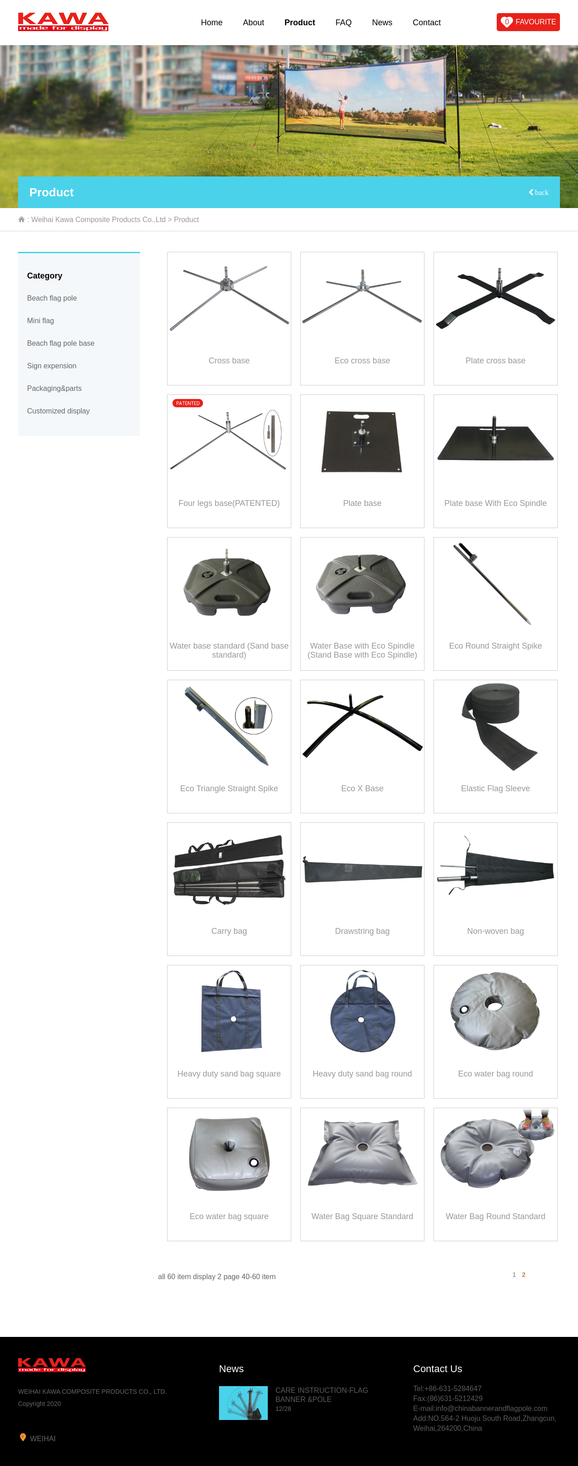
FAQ (344, 22)
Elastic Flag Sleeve (495, 788)
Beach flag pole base (60, 343)
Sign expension (51, 366)
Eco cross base (362, 360)
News (382, 22)
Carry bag (229, 931)
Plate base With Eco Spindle (495, 503)
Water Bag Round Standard (495, 1216)
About (253, 22)
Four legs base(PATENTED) (229, 503)
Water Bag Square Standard (362, 1216)
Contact (427, 22)
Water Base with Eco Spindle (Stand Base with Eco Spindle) (362, 650)
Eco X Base (362, 788)
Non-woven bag (495, 931)
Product (299, 22)
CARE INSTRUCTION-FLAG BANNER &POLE (321, 1399)
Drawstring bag (362, 931)
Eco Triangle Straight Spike (229, 788)
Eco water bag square (229, 1216)
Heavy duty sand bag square (229, 1073)
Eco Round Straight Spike (495, 645)
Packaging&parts (54, 388)
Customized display (58, 411)
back (541, 192)
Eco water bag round (495, 1073)
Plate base (362, 503)
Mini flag (40, 321)
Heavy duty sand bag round (362, 1073)
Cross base (229, 360)
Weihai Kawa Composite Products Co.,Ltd (98, 219)
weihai (37, 1438)
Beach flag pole (52, 298)
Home (212, 22)
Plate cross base (496, 360)
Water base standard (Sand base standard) (229, 650)
